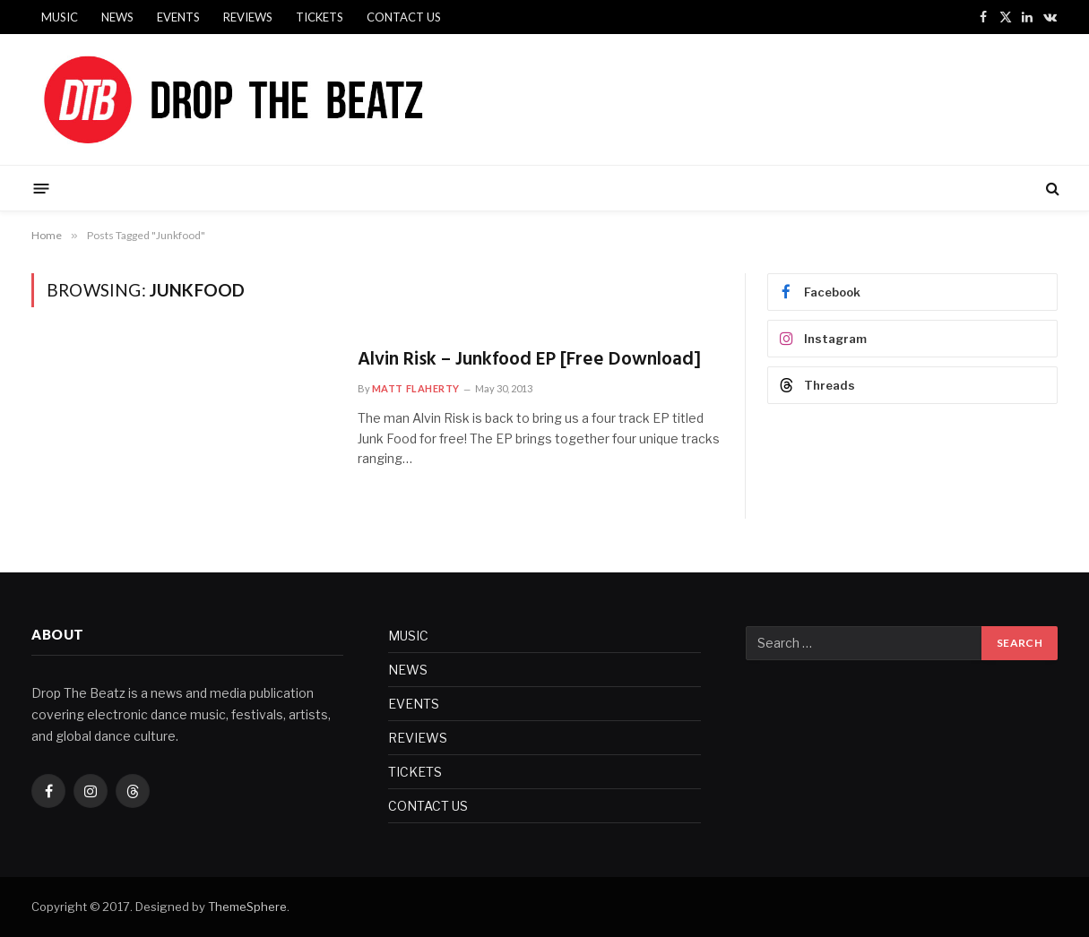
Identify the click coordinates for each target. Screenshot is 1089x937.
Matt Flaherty (416, 388)
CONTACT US (404, 17)
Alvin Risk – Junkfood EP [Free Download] (529, 361)
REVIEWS (247, 17)
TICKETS (319, 17)
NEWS (117, 17)
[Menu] (40, 188)
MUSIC (59, 17)
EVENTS (178, 17)
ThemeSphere (247, 906)
